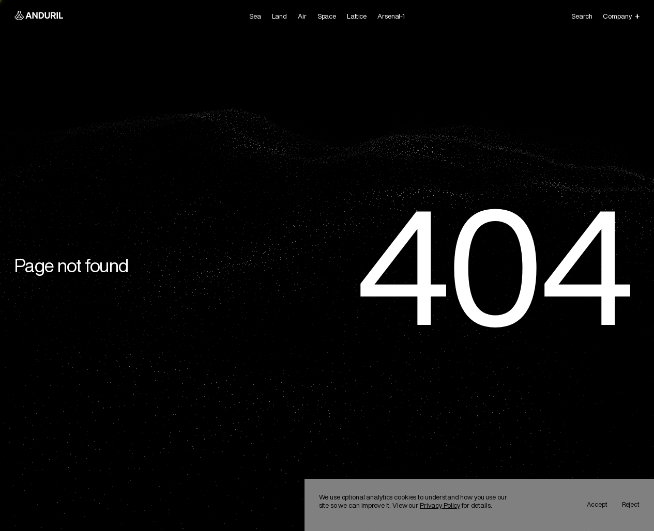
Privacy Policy (440, 505)
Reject (631, 504)
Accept (597, 504)
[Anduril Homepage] (38, 16)
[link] (255, 16)
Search (581, 16)
